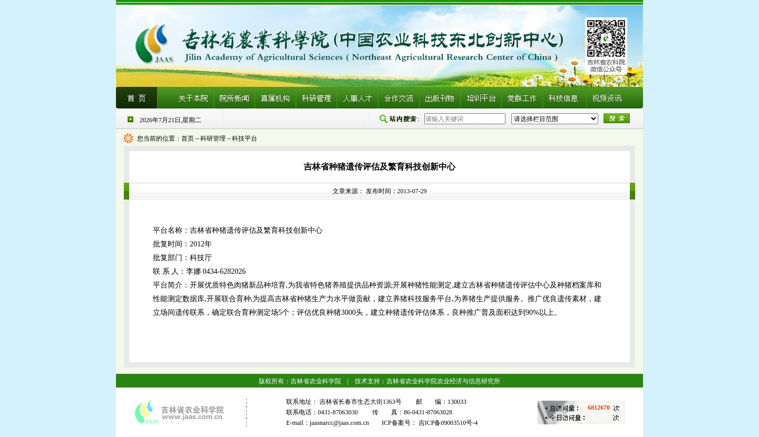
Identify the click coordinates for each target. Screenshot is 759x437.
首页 (187, 138)
